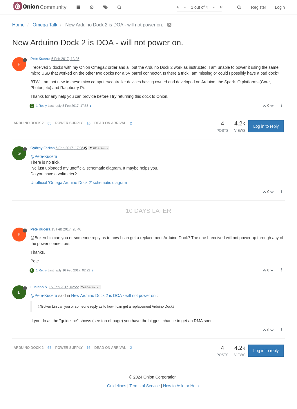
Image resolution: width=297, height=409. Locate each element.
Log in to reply (266, 126)
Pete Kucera (40, 59)
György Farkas (42, 148)
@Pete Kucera (99, 148)
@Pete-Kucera (43, 156)
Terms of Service (144, 385)
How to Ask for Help (181, 385)
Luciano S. (39, 287)
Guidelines (116, 385)
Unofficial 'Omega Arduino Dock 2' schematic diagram (78, 182)
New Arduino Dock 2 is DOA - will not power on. (114, 295)
